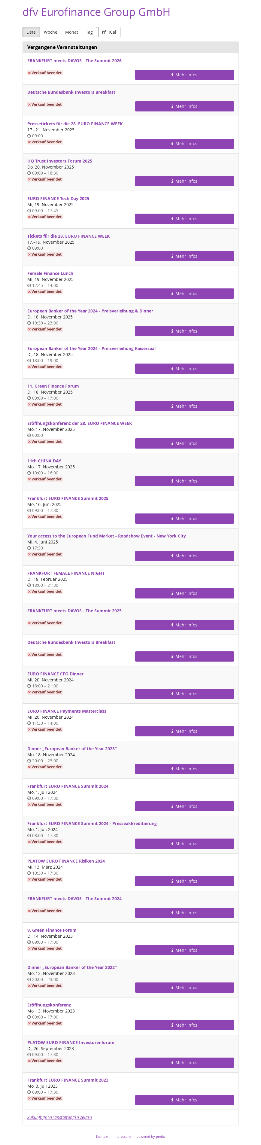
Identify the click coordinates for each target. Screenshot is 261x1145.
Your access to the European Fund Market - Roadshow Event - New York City (106, 536)
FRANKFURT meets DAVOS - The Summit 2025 (74, 611)
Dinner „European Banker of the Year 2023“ (72, 748)
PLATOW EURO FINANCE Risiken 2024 (66, 861)
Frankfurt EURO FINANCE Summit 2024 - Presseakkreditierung (92, 823)
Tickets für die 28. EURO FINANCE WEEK (68, 236)
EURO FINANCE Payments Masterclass (66, 711)
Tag (89, 32)
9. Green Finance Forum (52, 930)
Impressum (122, 1136)
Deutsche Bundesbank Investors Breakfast (71, 92)
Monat (71, 32)
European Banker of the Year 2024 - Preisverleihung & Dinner (90, 311)
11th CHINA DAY (44, 461)
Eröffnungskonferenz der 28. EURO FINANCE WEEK (79, 423)
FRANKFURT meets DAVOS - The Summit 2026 (74, 60)
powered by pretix (150, 1136)
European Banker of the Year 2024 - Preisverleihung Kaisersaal (91, 348)
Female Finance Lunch (50, 273)
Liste (31, 32)
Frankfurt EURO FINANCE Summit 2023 (67, 1080)
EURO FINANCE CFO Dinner (55, 674)
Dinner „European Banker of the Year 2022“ (72, 967)
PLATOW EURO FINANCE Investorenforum (70, 1042)
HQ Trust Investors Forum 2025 (59, 161)
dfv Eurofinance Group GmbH (97, 12)
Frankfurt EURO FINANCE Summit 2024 (67, 786)
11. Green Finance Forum (53, 386)
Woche (50, 32)
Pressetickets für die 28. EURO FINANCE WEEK (75, 123)
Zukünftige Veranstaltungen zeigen (59, 1117)
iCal (109, 32)
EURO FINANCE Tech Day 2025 (58, 198)
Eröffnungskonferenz (49, 1005)
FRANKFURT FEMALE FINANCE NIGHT (66, 573)
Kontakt (102, 1136)
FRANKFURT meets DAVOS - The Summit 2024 (74, 898)
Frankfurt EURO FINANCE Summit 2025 (67, 498)
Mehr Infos (184, 75)
